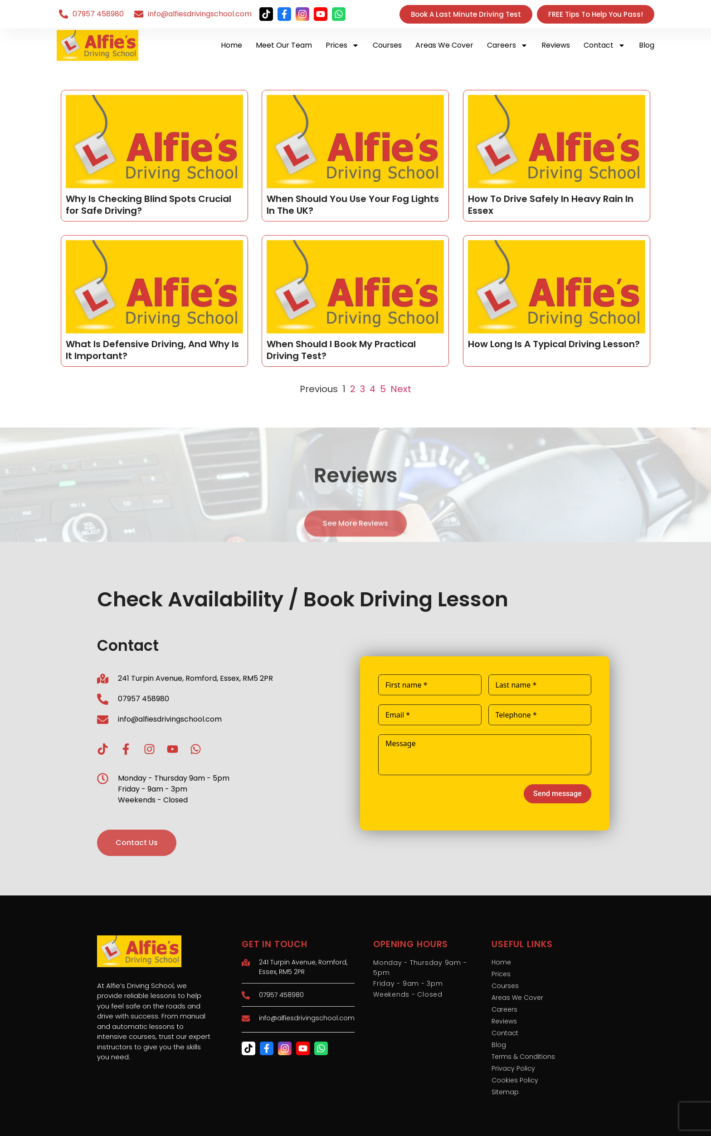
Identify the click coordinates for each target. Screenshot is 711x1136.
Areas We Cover (444, 45)
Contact (604, 45)
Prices (342, 45)
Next (400, 389)
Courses (387, 45)
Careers (507, 45)
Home (231, 45)
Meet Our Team (284, 45)
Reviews (555, 45)
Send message (557, 793)
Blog (646, 45)
